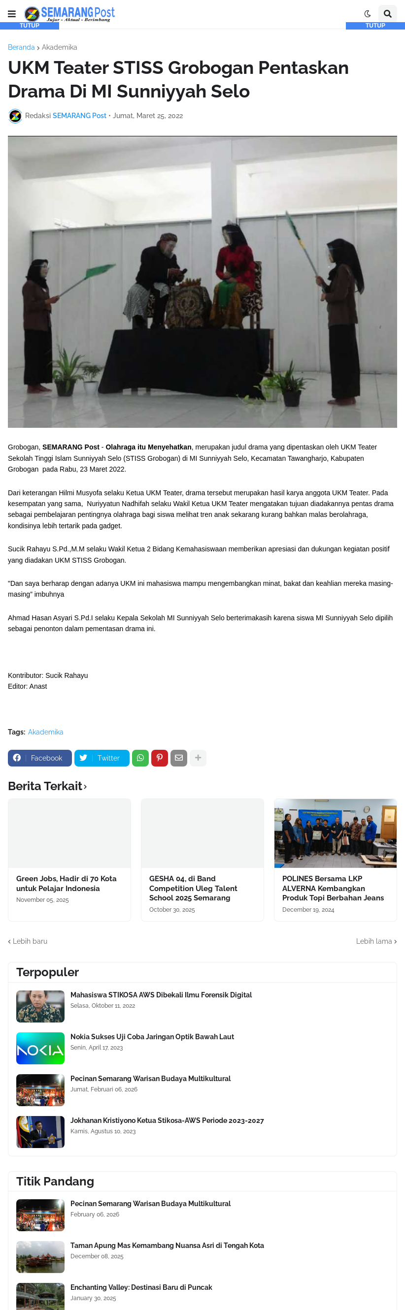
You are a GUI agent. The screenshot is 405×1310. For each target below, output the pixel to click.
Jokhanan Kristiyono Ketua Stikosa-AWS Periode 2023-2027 (167, 1120)
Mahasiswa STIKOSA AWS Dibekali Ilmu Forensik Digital (161, 995)
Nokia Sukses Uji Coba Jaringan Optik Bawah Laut (152, 1037)
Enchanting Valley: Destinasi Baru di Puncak (141, 1287)
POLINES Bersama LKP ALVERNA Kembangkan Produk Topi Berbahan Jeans (333, 888)
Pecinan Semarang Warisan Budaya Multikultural (150, 1079)
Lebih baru (30, 941)
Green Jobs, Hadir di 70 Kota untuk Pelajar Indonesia (66, 883)
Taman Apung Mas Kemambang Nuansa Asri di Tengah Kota (167, 1245)
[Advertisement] (29, 177)
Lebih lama (374, 941)
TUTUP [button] (29, 25)
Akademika (59, 47)
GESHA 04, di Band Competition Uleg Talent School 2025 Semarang (193, 888)
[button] (12, 14)
